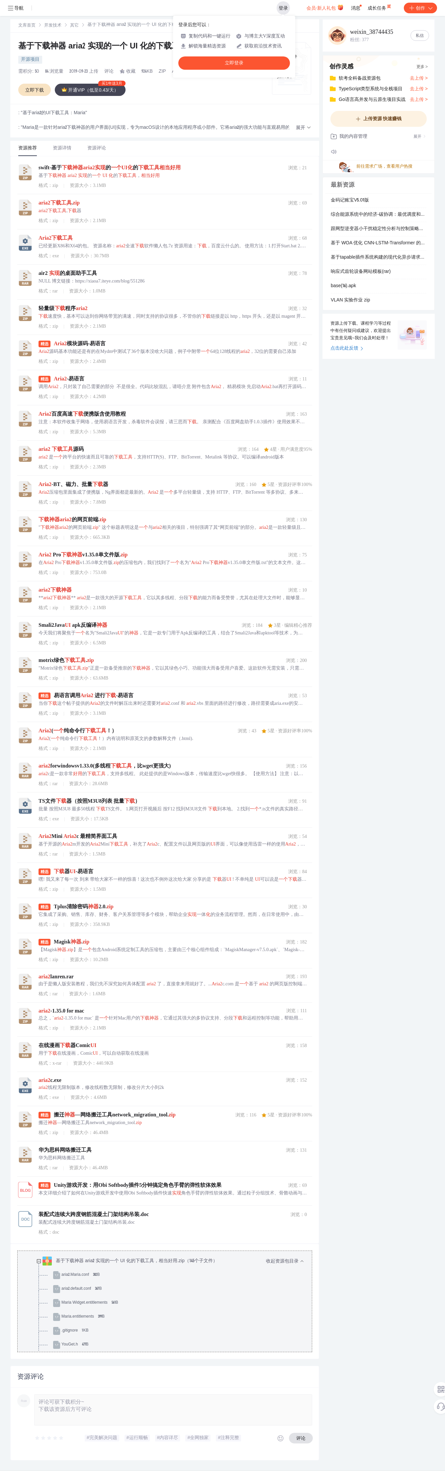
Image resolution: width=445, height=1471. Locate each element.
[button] (303, 128)
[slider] (49, 1438)
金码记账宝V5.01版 (350, 200)
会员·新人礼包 (325, 7)
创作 (420, 8)
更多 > (422, 67)
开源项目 (30, 59)
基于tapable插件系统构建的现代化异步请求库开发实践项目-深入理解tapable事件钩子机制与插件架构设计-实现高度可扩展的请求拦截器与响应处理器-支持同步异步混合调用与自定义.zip (378, 257)
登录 (283, 8)
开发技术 (52, 26)
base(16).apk (343, 286)
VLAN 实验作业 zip (350, 300)
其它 (74, 26)
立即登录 (234, 62)
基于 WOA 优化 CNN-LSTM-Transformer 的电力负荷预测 (378, 243)
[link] (27, 25)
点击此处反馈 (346, 348)
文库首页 (27, 26)
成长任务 (380, 7)
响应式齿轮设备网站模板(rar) (361, 272)
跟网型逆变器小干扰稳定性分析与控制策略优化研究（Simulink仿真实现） (378, 229)
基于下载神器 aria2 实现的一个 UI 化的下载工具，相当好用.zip (129, 47)
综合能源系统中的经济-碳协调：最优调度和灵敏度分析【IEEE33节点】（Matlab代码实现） (378, 214)
